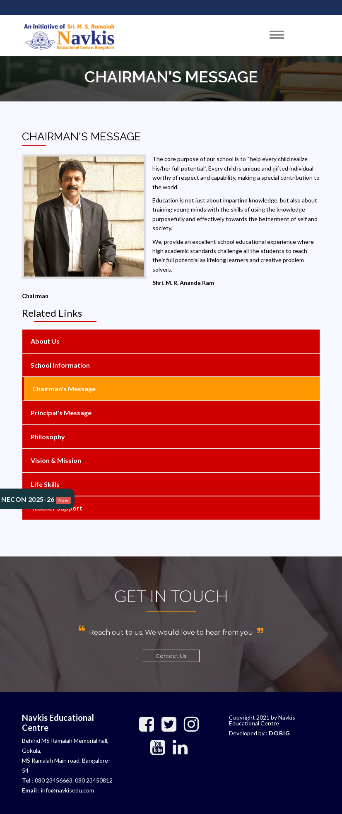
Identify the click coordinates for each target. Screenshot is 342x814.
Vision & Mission (55, 460)
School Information (59, 365)
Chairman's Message (63, 389)
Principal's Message (60, 413)
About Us (44, 341)
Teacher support (55, 508)
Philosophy (47, 437)
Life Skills (44, 484)
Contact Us (171, 656)
